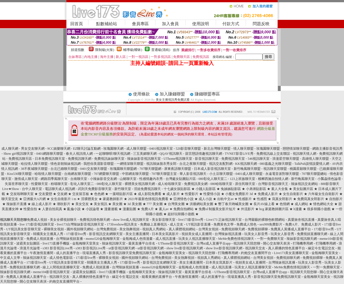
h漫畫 (298, 209)
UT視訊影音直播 (198, 224)
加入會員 (170, 24)
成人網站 (301, 204)
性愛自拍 (30, 209)
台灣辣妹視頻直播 (69, 239)
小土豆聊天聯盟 (221, 174)
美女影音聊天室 (163, 220)
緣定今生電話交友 (321, 248)
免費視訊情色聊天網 (95, 220)
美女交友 (82, 204)
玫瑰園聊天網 (113, 149)
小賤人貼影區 (206, 189)
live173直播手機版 (56, 243)
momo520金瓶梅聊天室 (103, 239)
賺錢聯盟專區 (207, 94)
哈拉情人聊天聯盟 (34, 164)
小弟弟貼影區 (256, 189)
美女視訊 (100, 204)
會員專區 (140, 24)
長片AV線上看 (264, 204)
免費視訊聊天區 (20, 159)
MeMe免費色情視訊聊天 (236, 239)
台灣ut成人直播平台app (213, 243)
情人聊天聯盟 (243, 149)
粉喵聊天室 (59, 184)
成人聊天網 (9, 149)
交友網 (62, 194)
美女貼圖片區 (303, 189)
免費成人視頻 (37, 220)
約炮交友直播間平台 (256, 253)
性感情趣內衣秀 (151, 179)
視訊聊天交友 (255, 248)
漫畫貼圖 (129, 209)
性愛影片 (191, 194)
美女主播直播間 (137, 234)
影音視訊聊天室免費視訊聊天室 (132, 253)
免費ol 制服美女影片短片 (217, 209)
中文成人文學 (10, 258)
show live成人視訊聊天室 (131, 220)
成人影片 (173, 194)
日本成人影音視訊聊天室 (212, 169)
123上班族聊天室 (242, 179)
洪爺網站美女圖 (201, 204)
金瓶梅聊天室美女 (85, 243)
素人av (164, 209)
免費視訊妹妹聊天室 (109, 159)
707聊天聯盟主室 (164, 174)
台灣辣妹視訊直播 (228, 234)
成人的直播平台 (68, 253)
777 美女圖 (155, 204)
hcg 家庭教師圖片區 (274, 209)
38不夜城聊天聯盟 (34, 169)
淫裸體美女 (89, 199)
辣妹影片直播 (16, 204)
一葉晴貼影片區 (121, 194)
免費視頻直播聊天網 (312, 234)
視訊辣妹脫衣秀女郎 (161, 164)
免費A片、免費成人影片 (303, 224)
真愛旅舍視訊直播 (301, 220)
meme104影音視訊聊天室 (51, 272)
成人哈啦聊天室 (169, 184)
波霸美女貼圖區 (28, 243)
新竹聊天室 (122, 189)
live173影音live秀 (190, 220)
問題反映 (261, 24)
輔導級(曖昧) (132, 50)
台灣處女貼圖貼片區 (181, 179)
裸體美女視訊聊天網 (140, 184)
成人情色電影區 (61, 258)
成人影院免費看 (149, 194)
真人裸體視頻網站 (182, 229)
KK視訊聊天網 (246, 164)
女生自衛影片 (293, 194)
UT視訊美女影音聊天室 (23, 229)
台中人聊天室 (32, 189)
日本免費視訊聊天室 (50, 159)
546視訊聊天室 (258, 159)
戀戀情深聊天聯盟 (296, 149)
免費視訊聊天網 (79, 159)
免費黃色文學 (223, 224)
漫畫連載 (111, 209)
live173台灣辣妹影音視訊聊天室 (80, 224)
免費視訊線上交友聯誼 (273, 154)
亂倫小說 (74, 209)
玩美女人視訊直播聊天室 (196, 239)
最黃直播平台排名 (141, 243)
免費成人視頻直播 (39, 239)
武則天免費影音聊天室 (94, 189)
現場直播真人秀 (94, 253)
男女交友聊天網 (33, 149)
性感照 (262, 199)
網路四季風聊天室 (54, 179)
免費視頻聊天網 (233, 229)
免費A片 (147, 209)
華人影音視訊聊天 (193, 174)
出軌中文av (225, 199)
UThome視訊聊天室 (178, 159)
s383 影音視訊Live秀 (58, 248)
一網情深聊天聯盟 (130, 164)
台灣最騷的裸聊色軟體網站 (265, 220)
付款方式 (230, 24)
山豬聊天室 (128, 179)
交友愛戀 (46, 194)
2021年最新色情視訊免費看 (148, 199)
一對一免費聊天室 (270, 239)
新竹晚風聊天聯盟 (247, 169)
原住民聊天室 (245, 184)
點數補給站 (106, 24)
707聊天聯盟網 (150, 169)
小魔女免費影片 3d (239, 194)
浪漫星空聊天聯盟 (285, 159)
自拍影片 (336, 199)
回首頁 (76, 24)
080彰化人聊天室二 (213, 179)
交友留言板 (80, 194)
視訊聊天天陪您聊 (246, 243)
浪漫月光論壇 (30, 248)
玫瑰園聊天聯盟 (268, 149)
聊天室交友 (9, 199)
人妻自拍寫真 (52, 209)
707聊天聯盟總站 (314, 174)
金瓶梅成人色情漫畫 (137, 239)
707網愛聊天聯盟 (106, 174)
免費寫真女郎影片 (310, 199)
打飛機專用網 (303, 243)
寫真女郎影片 (282, 199)
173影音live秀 (324, 229)
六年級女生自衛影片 (323, 194)
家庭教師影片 (113, 199)
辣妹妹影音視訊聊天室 (144, 159)
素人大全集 (279, 189)
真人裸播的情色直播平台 (286, 248)
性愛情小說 (211, 194)
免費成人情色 (246, 224)
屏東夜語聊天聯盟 (177, 169)
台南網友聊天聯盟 (77, 174)
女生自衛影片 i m (63, 199)
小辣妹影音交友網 (103, 179)
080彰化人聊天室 (109, 184)
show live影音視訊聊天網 (184, 248)
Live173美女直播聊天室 (291, 253)
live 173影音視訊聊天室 (37, 224)
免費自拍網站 (183, 209)
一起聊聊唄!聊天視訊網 (113, 154)
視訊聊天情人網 (304, 154)
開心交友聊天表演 (276, 243)
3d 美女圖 (134, 204)
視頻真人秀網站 (154, 229)
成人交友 (176, 224)
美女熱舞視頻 (129, 229)
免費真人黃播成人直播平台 (291, 229)
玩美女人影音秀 (256, 234)
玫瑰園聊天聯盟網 (123, 169)
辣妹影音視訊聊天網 (302, 239)
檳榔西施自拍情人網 (273, 179)
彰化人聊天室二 (82, 184)
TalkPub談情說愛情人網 (311, 164)
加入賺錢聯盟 (172, 94)
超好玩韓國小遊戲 (181, 214)
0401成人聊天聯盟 (249, 174)
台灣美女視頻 (208, 229)
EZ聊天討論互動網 (87, 149)
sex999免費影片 (270, 224)
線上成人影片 (42, 204)
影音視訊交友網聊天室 (106, 234)
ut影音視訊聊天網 (121, 248)
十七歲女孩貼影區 (177, 189)
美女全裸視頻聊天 (63, 220)
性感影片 (245, 199)
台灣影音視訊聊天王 (273, 184)
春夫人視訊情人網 (79, 154)
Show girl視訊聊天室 (18, 154)
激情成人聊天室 (26, 179)
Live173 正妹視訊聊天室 (224, 220)
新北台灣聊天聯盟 (217, 149)
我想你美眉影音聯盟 (98, 164)
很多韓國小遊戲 (319, 209)
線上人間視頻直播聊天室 (61, 267)
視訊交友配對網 (221, 164)
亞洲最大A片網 (34, 199)
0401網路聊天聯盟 (49, 154)
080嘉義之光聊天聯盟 (276, 164)
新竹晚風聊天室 (303, 179)
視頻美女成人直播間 (197, 234)
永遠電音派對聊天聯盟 (282, 174)
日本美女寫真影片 (165, 234)
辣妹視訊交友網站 (304, 184)
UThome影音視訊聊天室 (176, 243)
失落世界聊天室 (16, 184)
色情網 (285, 204)
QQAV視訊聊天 (170, 154)
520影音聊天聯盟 (188, 149)
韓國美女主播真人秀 (48, 234)
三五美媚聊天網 (145, 154)
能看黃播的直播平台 (157, 277)
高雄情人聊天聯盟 (315, 159)
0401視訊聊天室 (161, 149)
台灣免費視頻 (106, 229)
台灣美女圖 (176, 204)
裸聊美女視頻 (54, 229)
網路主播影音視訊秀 (327, 149)
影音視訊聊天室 (207, 159)
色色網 (99, 194)
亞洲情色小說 (183, 199)
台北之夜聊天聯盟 (192, 164)
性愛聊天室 (39, 184)
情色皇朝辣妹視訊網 (65, 164)
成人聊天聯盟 (136, 149)
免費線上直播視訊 (153, 224)
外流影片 (247, 209)
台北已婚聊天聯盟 (63, 169)
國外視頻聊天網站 (80, 229)
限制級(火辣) (104, 50)
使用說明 (200, 24)
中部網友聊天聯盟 (135, 174)
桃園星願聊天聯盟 (303, 169)
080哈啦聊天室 (221, 184)
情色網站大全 (323, 204)
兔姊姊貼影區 (231, 189)
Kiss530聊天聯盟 (19, 174)
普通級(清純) (160, 50)
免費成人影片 (268, 194)
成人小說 (205, 199)
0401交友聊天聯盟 (93, 169)
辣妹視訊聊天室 (113, 243)
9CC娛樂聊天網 (58, 149)
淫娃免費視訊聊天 (147, 189)
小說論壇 (92, 209)
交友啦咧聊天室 (22, 194)
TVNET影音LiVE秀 (239, 154)
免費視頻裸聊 (258, 229)
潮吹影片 (63, 204)
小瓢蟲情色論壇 (329, 179)
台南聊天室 (78, 179)
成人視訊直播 (165, 239)
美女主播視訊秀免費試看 (173, 99)
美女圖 (117, 204)
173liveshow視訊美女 (122, 224)
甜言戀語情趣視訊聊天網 (203, 154)
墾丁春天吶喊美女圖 (233, 204)
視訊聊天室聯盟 (275, 169)
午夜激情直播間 (41, 253)
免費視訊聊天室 (233, 159)
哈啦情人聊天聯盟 (47, 174)
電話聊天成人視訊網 (60, 189)
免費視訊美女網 (196, 184)
